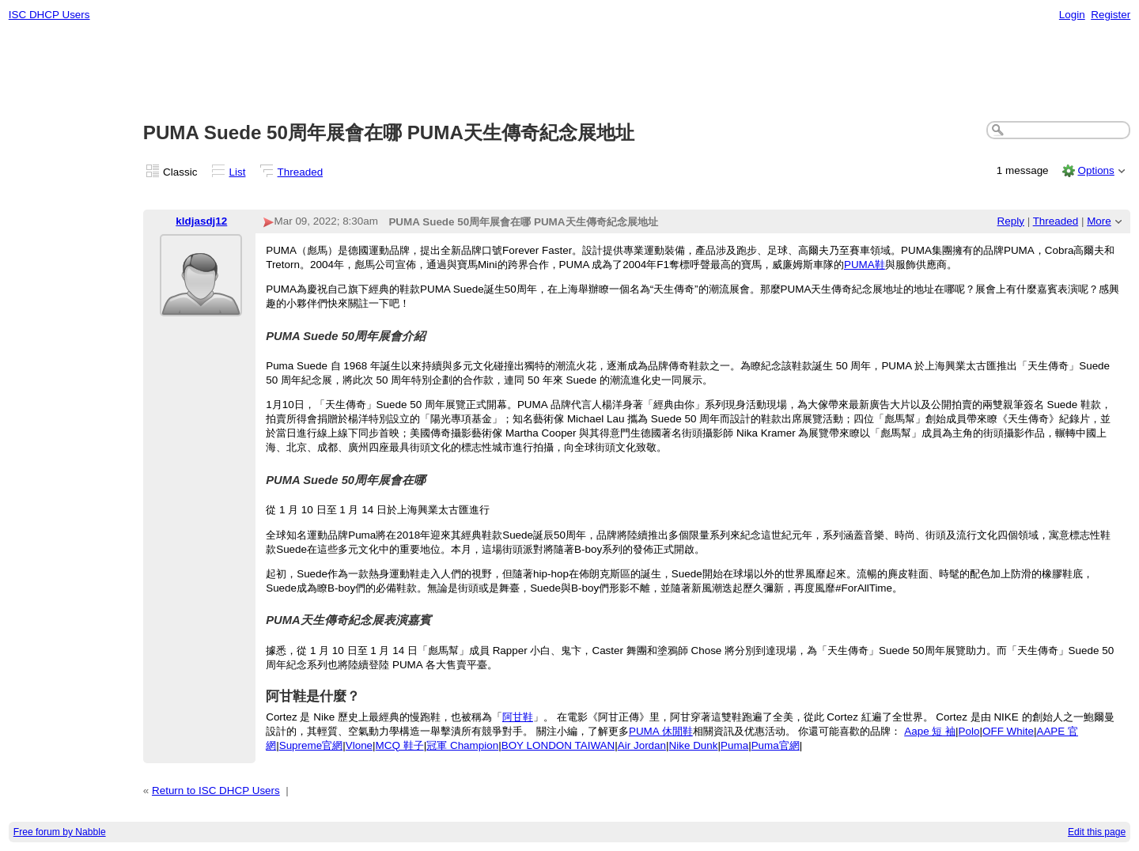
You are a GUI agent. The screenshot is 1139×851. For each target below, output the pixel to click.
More (1099, 221)
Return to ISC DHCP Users (216, 790)
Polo (969, 731)
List (237, 172)
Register (1110, 15)
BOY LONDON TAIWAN (558, 745)
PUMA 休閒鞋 (661, 731)
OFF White (1008, 731)
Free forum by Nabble (59, 832)
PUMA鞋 (864, 264)
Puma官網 (775, 745)
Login (1072, 15)
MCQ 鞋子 (400, 745)
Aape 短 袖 (929, 731)
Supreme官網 (311, 745)
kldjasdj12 (201, 221)
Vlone (359, 745)
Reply (1010, 221)
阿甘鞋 (517, 717)
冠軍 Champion (462, 745)
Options (1095, 170)
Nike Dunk (693, 745)
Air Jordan (642, 745)
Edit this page (1097, 832)
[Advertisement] (569, 72)
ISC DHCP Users (49, 15)
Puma (734, 745)
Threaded (301, 172)
